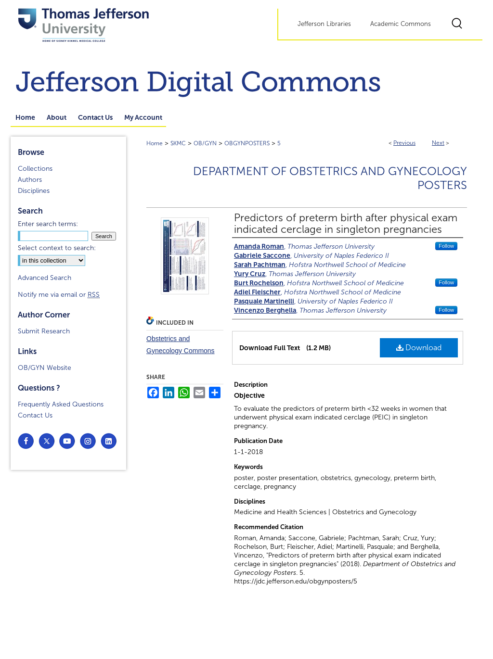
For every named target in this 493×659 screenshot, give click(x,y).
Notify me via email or (59, 294)
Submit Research (44, 331)
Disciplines (34, 190)
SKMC (178, 143)
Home (154, 143)
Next (438, 142)
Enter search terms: (48, 224)
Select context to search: (57, 248)
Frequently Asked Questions (61, 404)
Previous (404, 142)
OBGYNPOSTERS (247, 143)
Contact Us (35, 415)
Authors (30, 179)
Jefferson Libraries (324, 24)
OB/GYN (205, 143)
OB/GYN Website (44, 367)
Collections (35, 168)
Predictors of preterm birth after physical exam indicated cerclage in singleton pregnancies (345, 223)
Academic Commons (400, 24)
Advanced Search (44, 277)
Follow (446, 246)
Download (418, 347)
